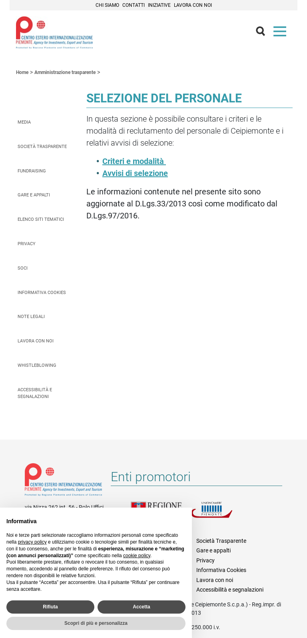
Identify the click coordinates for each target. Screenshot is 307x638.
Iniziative (159, 5)
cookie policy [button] (136, 555)
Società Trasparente (42, 146)
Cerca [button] (264, 33)
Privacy (27, 243)
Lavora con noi (193, 5)
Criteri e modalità (134, 161)
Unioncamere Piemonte (221, 514)
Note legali (31, 316)
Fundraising (32, 171)
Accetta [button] (141, 607)
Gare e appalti (34, 195)
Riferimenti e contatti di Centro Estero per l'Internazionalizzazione (63, 481)
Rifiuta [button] (50, 607)
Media (24, 122)
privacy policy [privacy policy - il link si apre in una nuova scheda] (32, 542)
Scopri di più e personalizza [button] (96, 623)
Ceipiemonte (54, 32)
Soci (23, 268)
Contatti (133, 5)
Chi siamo (107, 5)
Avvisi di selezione (135, 173)
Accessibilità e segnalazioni (35, 393)
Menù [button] (281, 33)
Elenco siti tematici (41, 219)
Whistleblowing (37, 365)
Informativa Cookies (42, 292)
